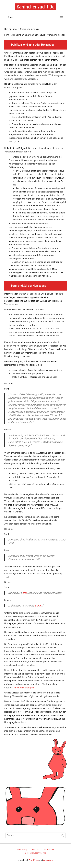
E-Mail (38, 605)
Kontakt (36, 849)
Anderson (48, 860)
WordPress (33, 860)
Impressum (49, 849)
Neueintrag (22, 849)
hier (24, 592)
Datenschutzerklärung (35, 853)
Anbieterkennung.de (24, 687)
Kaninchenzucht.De (35, 7)
